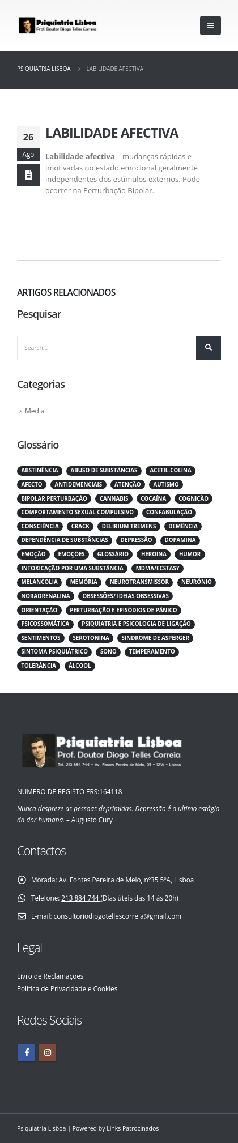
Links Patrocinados (133, 1128)
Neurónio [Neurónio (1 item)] (196, 582)
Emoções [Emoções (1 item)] (71, 554)
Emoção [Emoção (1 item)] (33, 554)
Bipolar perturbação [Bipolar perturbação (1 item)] (54, 498)
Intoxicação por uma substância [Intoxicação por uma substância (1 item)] (72, 568)
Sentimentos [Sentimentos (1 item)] (40, 638)
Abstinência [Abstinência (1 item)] (39, 470)
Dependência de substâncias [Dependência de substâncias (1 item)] (64, 540)
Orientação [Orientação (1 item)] (39, 610)
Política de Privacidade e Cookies (67, 988)
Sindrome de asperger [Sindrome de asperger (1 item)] (155, 638)
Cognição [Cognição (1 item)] (193, 498)
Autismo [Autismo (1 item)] (166, 484)
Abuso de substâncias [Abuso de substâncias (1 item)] (103, 470)
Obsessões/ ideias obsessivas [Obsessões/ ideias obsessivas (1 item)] (125, 596)
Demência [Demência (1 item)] (182, 526)
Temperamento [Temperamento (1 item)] (152, 651)
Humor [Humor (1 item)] (190, 554)
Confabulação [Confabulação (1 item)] (169, 512)
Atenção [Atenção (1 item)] (127, 484)
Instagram (47, 1052)
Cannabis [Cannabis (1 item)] (114, 498)
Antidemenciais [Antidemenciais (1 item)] (79, 484)
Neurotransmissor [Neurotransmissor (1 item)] (139, 582)
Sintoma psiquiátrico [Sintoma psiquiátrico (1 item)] (54, 651)
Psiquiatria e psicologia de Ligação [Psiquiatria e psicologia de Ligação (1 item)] (136, 624)
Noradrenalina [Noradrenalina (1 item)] (45, 596)
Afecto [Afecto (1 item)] (31, 484)
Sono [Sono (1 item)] (108, 651)
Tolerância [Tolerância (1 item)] (38, 665)
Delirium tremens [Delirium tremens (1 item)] (129, 526)
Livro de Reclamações (50, 975)
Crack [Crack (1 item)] (80, 526)
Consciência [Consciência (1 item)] (39, 526)
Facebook (26, 1052)
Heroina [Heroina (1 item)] (154, 554)
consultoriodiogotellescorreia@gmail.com (117, 915)
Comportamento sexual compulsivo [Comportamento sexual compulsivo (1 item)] (77, 512)
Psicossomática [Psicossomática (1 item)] (45, 624)
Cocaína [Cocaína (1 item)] (153, 498)
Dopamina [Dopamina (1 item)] (180, 540)
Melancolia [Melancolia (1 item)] (39, 582)
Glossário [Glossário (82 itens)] (113, 554)
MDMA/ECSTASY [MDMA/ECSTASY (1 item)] (158, 568)
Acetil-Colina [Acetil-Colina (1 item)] (170, 470)
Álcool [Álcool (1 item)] (80, 665)
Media (35, 411)
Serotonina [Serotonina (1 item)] (91, 638)
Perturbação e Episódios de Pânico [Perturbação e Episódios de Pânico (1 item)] (123, 610)
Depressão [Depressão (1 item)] (136, 540)
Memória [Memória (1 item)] (83, 582)
